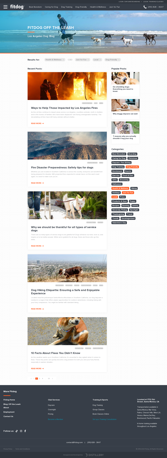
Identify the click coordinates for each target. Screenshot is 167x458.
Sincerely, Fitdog (119, 210)
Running (125, 205)
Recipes (115, 205)
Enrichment (117, 171)
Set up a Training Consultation (104, 419)
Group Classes (98, 410)
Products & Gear (119, 201)
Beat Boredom (35, 7)
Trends (115, 218)
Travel (129, 214)
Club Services (54, 400)
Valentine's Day (119, 223)
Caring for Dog (51, 7)
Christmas (132, 158)
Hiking (134, 188)
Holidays (116, 192)
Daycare (51, 405)
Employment (8, 412)
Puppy (132, 201)
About (6, 408)
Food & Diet (128, 175)
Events (128, 171)
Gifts (114, 180)
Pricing (50, 414)
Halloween (117, 184)
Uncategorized (128, 218)
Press (122, 197)
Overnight (52, 410)
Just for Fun (114, 7)
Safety (135, 205)
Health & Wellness (98, 7)
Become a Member (55, 419)
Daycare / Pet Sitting (121, 162)
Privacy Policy (7, 449)
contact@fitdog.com (74, 442)
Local (97, 60)
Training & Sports (100, 400)
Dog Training (66, 7)
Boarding (132, 154)
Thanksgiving (118, 214)
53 (49, 378)
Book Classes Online (101, 414)
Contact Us (8, 416)
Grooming (124, 180)
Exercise (116, 175)
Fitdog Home (9, 400)
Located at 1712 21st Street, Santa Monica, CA (148, 400)
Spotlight (134, 210)
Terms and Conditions (22, 449)
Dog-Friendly (81, 7)
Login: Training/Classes (153, 2)
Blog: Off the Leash (12, 404)
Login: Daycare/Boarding (129, 2)
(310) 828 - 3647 (156, 7)
